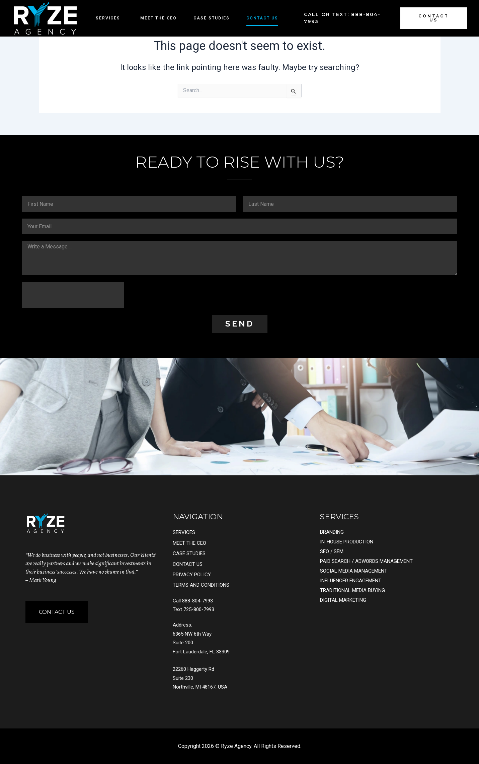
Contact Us (262, 18)
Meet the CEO (158, 18)
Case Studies (211, 18)
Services (110, 18)
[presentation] (73, 295)
